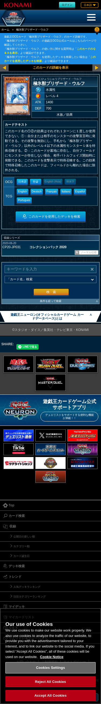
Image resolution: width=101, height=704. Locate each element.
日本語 (22, 181)
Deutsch (37, 191)
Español (80, 191)
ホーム (5, 29)
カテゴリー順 (21, 546)
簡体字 (70, 181)
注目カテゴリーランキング (29, 596)
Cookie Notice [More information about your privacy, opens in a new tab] (52, 657)
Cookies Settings (50, 668)
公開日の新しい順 (24, 536)
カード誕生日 (21, 555)
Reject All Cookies (50, 682)
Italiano (66, 191)
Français (51, 191)
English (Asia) (53, 181)
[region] (50, 656)
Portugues (24, 200)
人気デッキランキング (26, 586)
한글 (35, 181)
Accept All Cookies (50, 695)
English (22, 191)
